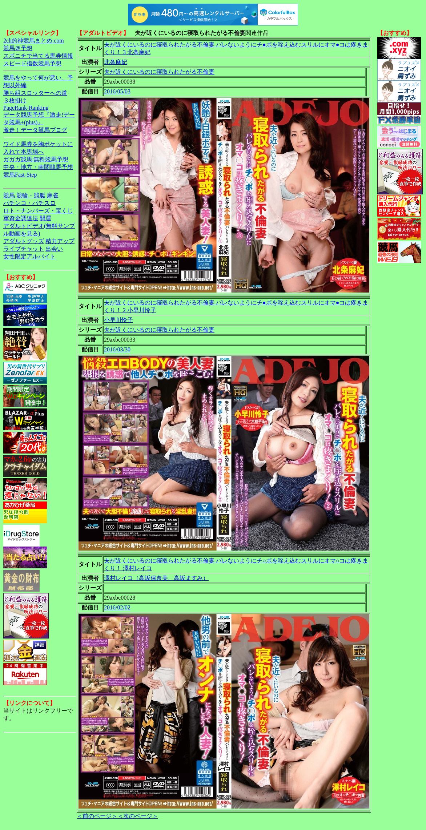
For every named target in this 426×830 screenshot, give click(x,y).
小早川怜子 (118, 320)
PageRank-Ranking (25, 108)
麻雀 (53, 195)
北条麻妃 (115, 62)
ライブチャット (23, 249)
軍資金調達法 (20, 218)
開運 (45, 218)
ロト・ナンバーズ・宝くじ (38, 211)
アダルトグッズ (23, 241)
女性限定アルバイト (29, 256)
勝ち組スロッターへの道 (35, 93)
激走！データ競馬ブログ (35, 130)
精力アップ (60, 241)
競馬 (9, 195)
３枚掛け (15, 100)
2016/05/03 (117, 91)
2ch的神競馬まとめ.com (33, 40)
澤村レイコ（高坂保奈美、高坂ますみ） (156, 578)
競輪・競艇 (30, 195)
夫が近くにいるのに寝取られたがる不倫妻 (159, 72)
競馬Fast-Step (20, 175)
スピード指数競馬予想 (32, 63)
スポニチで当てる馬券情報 (38, 56)
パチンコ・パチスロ (29, 203)
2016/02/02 (117, 607)
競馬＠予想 (17, 48)
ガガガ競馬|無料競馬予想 (35, 159)
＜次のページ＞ (137, 816)
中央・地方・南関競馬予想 (38, 167)
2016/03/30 (117, 349)
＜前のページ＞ (97, 816)
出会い (54, 249)
